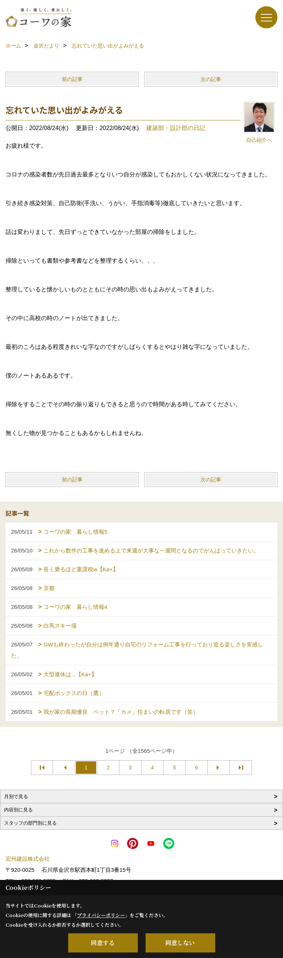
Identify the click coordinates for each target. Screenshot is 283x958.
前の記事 (72, 79)
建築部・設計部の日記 (175, 128)
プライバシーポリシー (101, 915)
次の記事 (210, 79)
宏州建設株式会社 (28, 859)
